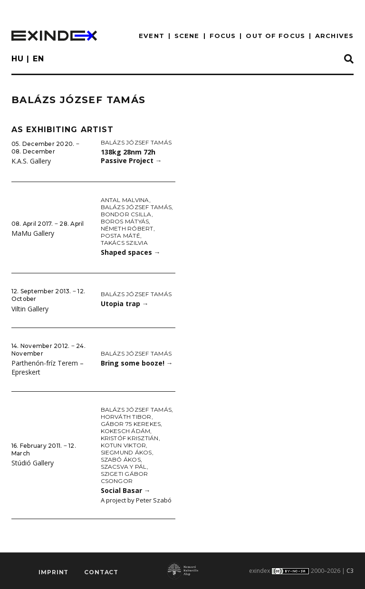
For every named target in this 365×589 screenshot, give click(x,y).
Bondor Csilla (126, 214)
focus (223, 35)
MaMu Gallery (32, 233)
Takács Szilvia (124, 242)
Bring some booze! (137, 362)
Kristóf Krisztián (130, 438)
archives (334, 35)
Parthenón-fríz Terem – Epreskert (47, 367)
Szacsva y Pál (124, 466)
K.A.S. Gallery (31, 160)
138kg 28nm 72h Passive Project (131, 156)
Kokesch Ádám (126, 431)
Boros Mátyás (125, 221)
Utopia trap (125, 303)
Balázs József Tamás (136, 142)
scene (187, 35)
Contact (101, 572)
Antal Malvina (125, 199)
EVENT (151, 35)
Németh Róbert (127, 228)
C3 (350, 571)
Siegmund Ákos (126, 452)
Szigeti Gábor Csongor (124, 477)
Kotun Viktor (123, 445)
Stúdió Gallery (32, 462)
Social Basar (126, 490)
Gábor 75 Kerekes (131, 423)
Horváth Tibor (126, 416)
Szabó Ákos (121, 459)
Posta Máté (120, 235)
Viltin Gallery (29, 308)
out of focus (275, 35)
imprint (53, 572)
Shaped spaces (131, 252)
